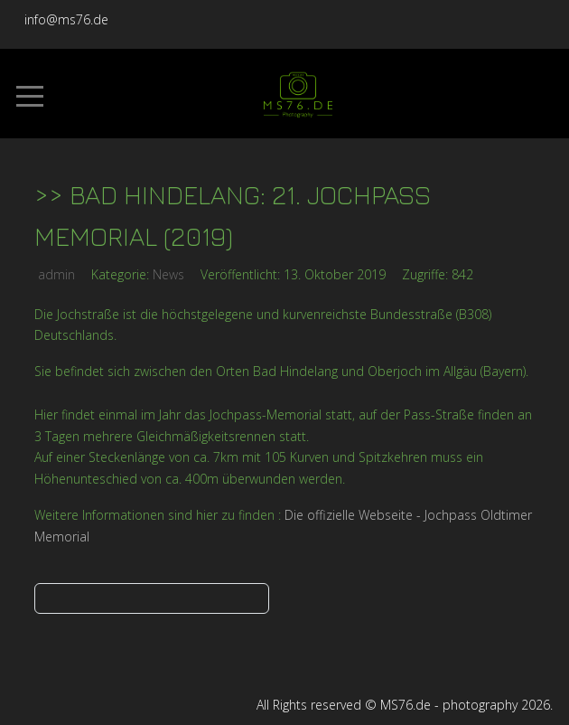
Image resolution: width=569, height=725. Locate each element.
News (168, 274)
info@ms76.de (66, 19)
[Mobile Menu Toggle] (29, 95)
